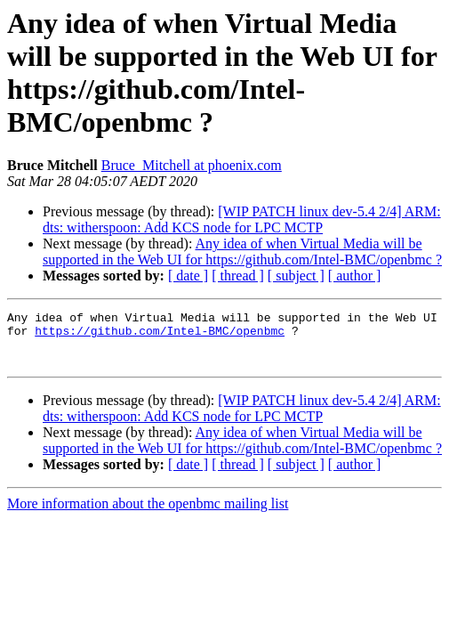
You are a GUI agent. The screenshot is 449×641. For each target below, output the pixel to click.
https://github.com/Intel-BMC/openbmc (160, 336)
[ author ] (354, 275)
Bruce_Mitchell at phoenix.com (191, 165)
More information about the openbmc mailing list (147, 514)
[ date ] (188, 275)
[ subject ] (296, 275)
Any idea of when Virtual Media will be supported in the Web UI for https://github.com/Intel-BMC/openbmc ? (242, 251)
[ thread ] (238, 275)
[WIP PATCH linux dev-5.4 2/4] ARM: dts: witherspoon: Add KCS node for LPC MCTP (242, 219)
